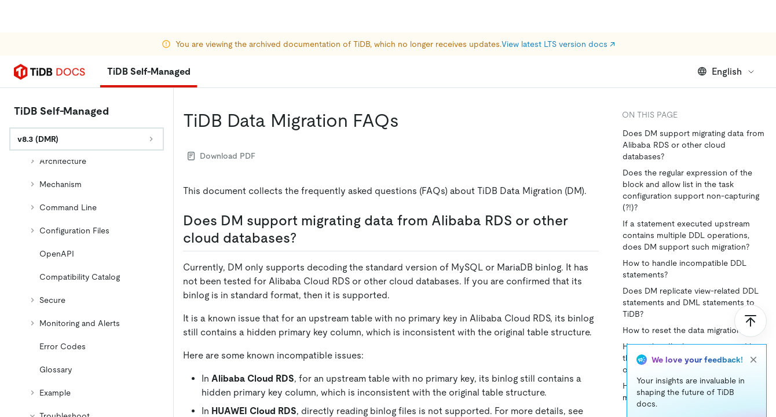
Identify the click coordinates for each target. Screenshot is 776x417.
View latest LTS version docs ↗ (558, 11)
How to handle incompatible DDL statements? (684, 268)
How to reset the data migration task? (692, 330)
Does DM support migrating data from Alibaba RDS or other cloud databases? (693, 145)
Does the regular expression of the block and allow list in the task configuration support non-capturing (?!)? (691, 190)
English (726, 71)
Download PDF (221, 155)
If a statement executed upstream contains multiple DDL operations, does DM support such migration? (686, 235)
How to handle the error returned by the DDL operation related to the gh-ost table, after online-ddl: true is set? (692, 358)
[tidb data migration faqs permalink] (408, 120)
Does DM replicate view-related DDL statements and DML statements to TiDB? (691, 302)
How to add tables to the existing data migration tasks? (694, 391)
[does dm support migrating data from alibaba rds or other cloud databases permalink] (306, 238)
